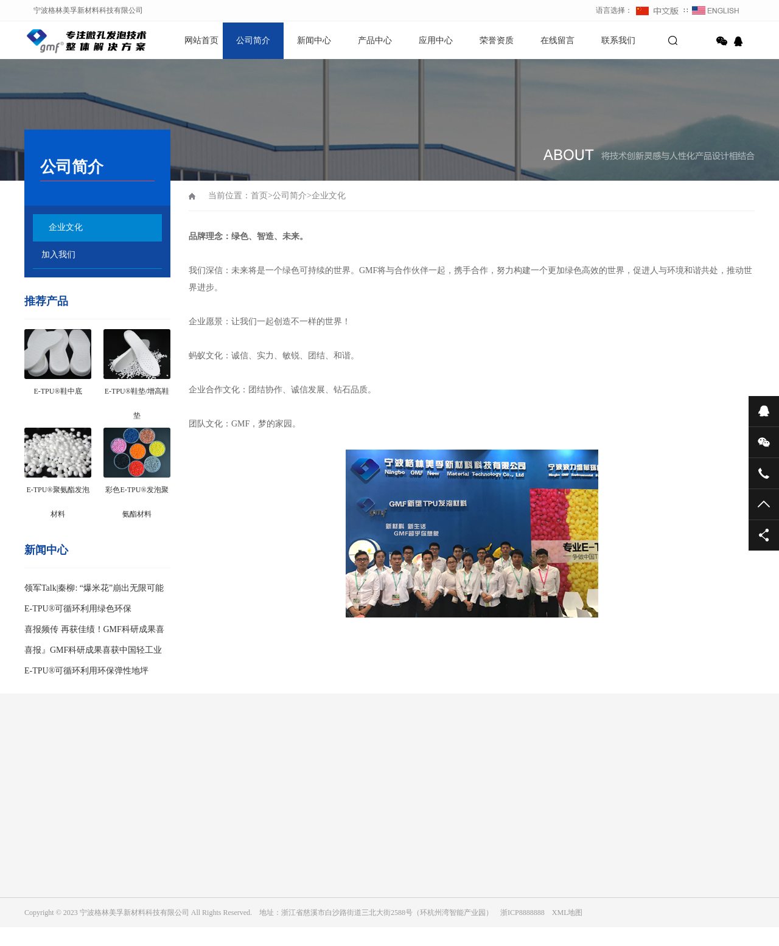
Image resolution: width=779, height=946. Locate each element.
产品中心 (375, 40)
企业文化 (66, 227)
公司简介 (253, 40)
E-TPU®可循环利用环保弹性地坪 (86, 670)
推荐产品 (46, 301)
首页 (259, 195)
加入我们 (58, 254)
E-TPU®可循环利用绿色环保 (77, 608)
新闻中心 (314, 40)
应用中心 (436, 40)
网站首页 (201, 40)
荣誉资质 (497, 40)
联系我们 (618, 40)
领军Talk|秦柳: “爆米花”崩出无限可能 (94, 588)
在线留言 (557, 40)
